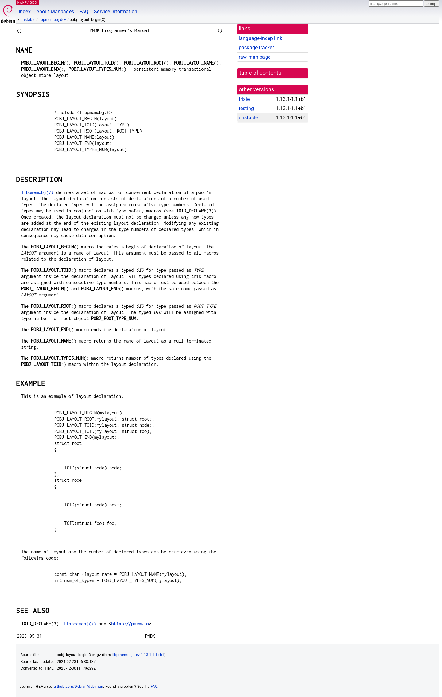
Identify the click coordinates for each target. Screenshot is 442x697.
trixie (244, 99)
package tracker (256, 47)
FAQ (83, 11)
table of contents (260, 73)
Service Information (115, 11)
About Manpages (55, 11)
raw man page (254, 57)
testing (246, 108)
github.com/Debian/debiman (78, 686)
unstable (28, 20)
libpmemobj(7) (37, 192)
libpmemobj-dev (52, 20)
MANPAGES (27, 2)
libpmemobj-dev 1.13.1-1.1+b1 (138, 655)
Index (25, 11)
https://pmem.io (130, 623)
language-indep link (260, 38)
